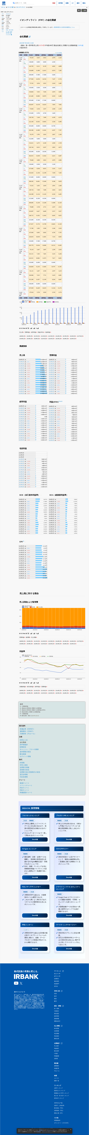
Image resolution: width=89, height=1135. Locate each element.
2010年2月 (21, 361)
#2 (54, 54)
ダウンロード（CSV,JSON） (61, 1123)
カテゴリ (56, 1078)
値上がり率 (57, 973)
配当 (84, 3)
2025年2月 (21, 393)
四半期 (60, 3)
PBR (2, 21)
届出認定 (56, 1013)
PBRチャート (24, 790)
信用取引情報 (24, 767)
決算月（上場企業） (59, 1105)
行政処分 (56, 1011)
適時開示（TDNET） (27, 731)
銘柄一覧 (56, 1080)
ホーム (3, 7)
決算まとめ (24, 740)
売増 (55, 993)
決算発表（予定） (59, 1110)
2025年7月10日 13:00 (26, 43)
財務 (67, 3)
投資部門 (56, 983)
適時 (12, 30)
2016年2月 (21, 374)
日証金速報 (24, 777)
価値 (11, 33)
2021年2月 (21, 385)
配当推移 (23, 754)
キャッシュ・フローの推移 (29, 749)
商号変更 (56, 1028)
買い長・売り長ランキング (61, 1095)
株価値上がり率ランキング (61, 1093)
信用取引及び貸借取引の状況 (30, 772)
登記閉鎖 (56, 1033)
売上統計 (56, 1046)
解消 (55, 1001)
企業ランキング (58, 1088)
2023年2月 (21, 389)
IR (6, 31)
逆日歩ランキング (59, 1098)
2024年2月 (21, 391)
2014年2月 (21, 370)
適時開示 (56, 1066)
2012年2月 (21, 366)
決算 (8, 31)
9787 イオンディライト (7, 12)
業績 (11, 31)
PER (2, 17)
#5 (61, 401)
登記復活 (56, 1036)
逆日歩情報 (24, 774)
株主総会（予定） (59, 1108)
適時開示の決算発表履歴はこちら (64, 27)
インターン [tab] (26, 930)
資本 (78, 3)
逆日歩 (56, 986)
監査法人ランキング (59, 1090)
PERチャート (24, 788)
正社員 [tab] (25, 820)
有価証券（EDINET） (27, 729)
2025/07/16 (8, 14)
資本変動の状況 (25, 752)
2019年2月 (21, 380)
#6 (23, 541)
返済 (55, 996)
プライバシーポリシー (52, 1130)
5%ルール (56, 1071)
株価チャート (24, 783)
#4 (60, 401)
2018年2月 (21, 378)
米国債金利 (57, 1120)
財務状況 (23, 747)
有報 (7, 30)
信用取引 (56, 978)
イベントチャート (26, 785)
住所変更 (56, 1031)
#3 (59, 401)
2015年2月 (21, 372)
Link (2, 31)
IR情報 (22, 763)
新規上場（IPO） (58, 1113)
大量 (10, 30)
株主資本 (56, 1051)
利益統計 (56, 1048)
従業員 (56, 1058)
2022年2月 (21, 387)
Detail (35, 839)
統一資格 (56, 1008)
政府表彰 (56, 1016)
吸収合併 (56, 1038)
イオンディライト (20, 7)
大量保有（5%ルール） (28, 734)
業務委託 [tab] (31, 820)
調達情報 (56, 1018)
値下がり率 (57, 976)
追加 (84, 10)
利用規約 (41, 1130)
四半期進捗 (24, 745)
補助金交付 (57, 1021)
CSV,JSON (9, 34)
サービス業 (10, 7)
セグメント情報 (25, 756)
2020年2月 (21, 383)
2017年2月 (21, 376)
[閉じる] (71, 1130)
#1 (53, 54)
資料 (3, 29)
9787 (3, 13)
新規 (55, 998)
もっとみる (58, 52)
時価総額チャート (26, 792)
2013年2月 (21, 368)
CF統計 (56, 1053)
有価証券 (56, 1068)
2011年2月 (21, 363)
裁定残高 (56, 981)
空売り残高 (24, 765)
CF (73, 3)
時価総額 (56, 1056)
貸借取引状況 (24, 770)
